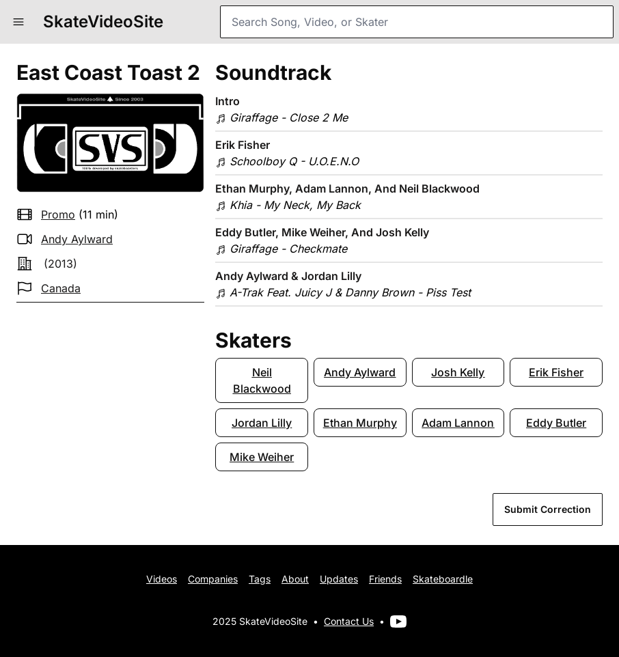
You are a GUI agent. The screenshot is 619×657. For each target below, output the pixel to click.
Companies (213, 579)
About (295, 579)
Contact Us (349, 621)
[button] (18, 21)
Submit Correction (547, 509)
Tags (260, 579)
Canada (61, 288)
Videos (161, 579)
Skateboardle (443, 579)
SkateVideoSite (103, 21)
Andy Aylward (77, 239)
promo (58, 214)
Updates (339, 579)
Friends (385, 579)
